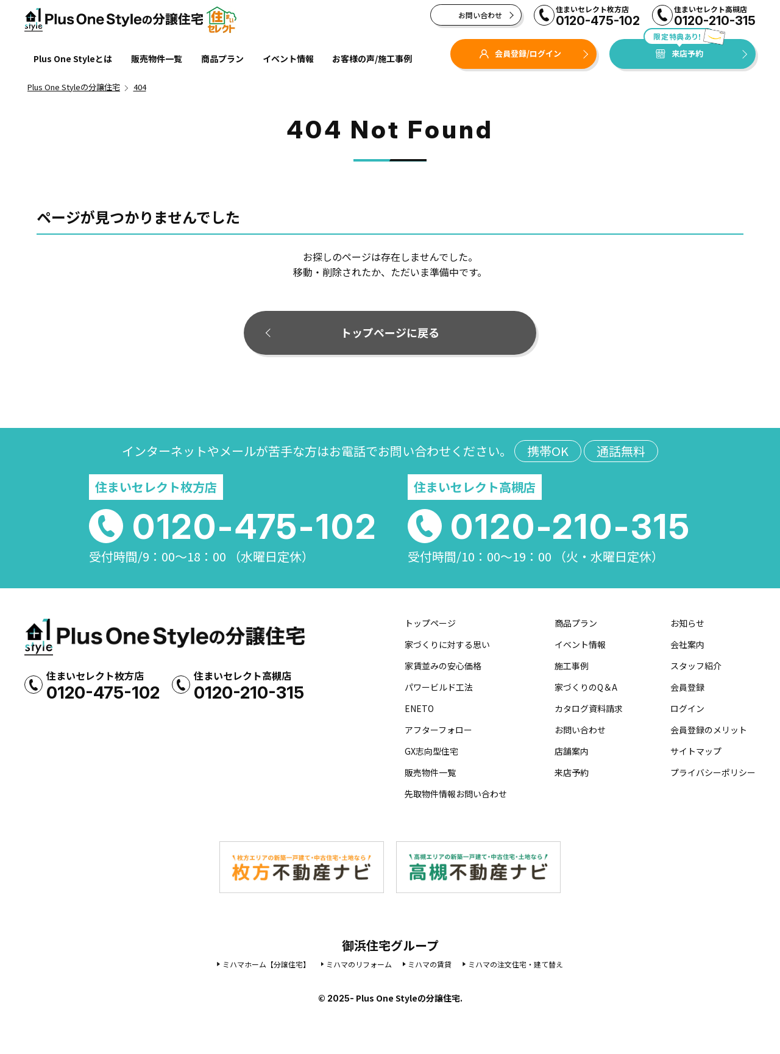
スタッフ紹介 (696, 666)
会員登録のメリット (708, 730)
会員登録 (687, 687)
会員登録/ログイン (520, 53)
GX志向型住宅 (431, 751)
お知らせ (687, 623)
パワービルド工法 (439, 687)
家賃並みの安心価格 (443, 666)
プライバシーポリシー (713, 772)
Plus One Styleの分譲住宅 (131, 20)
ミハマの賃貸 (430, 964)
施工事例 (572, 666)
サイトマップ (696, 751)
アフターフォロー (438, 730)
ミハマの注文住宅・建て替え (515, 964)
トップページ (430, 623)
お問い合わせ (480, 15)
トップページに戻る (390, 332)
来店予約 (679, 49)
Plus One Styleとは (73, 58)
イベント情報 (288, 58)
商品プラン (222, 58)
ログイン (687, 708)
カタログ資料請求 (589, 708)
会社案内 (687, 644)
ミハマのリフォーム (359, 964)
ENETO (419, 708)
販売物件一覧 (156, 58)
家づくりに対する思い (447, 644)
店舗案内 (572, 751)
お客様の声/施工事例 (372, 58)
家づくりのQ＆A (586, 687)
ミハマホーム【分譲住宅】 (266, 964)
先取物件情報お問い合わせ (456, 794)
